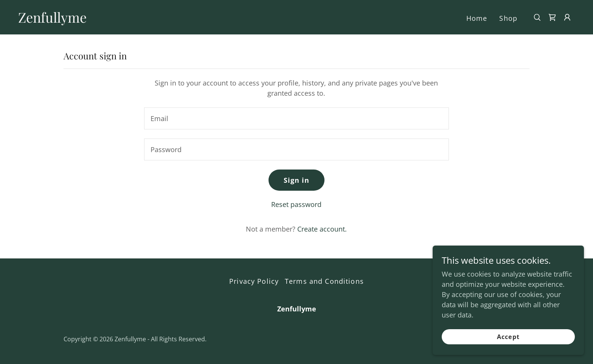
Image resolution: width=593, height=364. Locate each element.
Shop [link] (508, 18)
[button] (567, 17)
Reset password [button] (296, 204)
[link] (52, 20)
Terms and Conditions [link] (324, 281)
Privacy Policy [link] (254, 281)
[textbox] (296, 118)
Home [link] (476, 18)
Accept (508, 337)
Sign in (297, 180)
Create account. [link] (322, 228)
